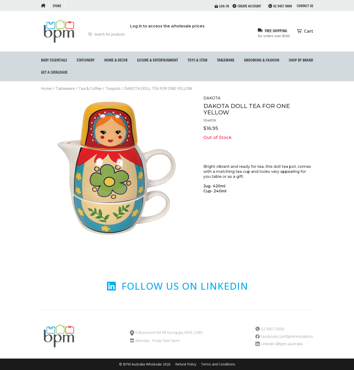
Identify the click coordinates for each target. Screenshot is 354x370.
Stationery (86, 60)
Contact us (305, 5)
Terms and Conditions (218, 364)
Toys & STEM (197, 60)
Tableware (225, 60)
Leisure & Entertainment (157, 60)
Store (57, 5)
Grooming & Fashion (261, 60)
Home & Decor (115, 60)
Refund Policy (185, 364)
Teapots (113, 88)
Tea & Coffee (90, 88)
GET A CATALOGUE (54, 72)
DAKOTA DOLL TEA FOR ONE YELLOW (158, 88)
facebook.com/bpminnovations (287, 336)
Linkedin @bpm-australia (281, 343)
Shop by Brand (301, 60)
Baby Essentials (54, 60)
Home (46, 88)
